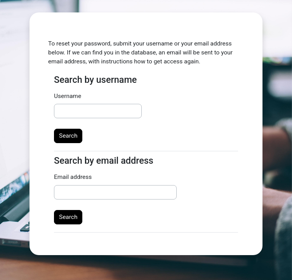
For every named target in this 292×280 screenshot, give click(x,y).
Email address (73, 176)
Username (67, 96)
